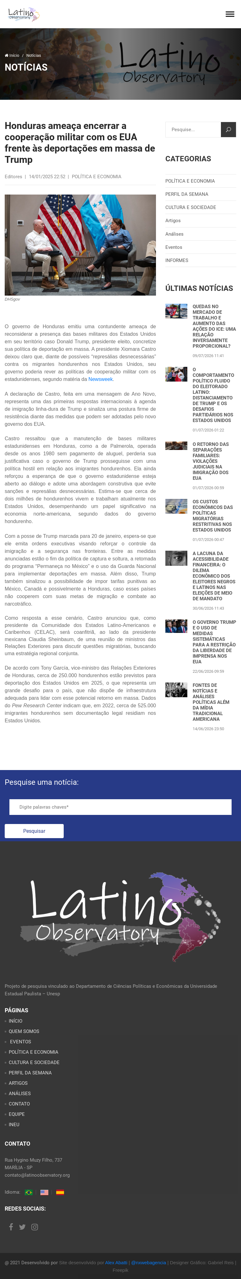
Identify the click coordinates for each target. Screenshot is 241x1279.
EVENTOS (20, 1042)
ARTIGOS (18, 1083)
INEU (14, 1124)
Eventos (173, 247)
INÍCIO (15, 1021)
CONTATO (19, 1104)
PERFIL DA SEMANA (186, 194)
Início (12, 55)
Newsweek (100, 379)
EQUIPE (17, 1114)
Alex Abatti (116, 1262)
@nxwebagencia (148, 1262)
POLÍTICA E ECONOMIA (190, 181)
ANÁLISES (20, 1093)
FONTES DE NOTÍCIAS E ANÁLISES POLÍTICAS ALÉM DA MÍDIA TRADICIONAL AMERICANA (211, 702)
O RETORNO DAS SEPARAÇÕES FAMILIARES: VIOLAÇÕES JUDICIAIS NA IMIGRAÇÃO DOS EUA (211, 461)
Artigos (173, 220)
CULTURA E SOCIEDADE (190, 207)
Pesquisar (34, 831)
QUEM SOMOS (24, 1031)
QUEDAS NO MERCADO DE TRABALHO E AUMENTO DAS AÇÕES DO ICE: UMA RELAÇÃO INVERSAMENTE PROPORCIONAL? (214, 326)
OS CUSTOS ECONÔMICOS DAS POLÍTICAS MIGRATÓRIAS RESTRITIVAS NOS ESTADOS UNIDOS (213, 516)
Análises (174, 234)
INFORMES (176, 260)
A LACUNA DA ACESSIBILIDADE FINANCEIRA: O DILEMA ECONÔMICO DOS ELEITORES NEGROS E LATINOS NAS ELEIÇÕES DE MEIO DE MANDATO (214, 576)
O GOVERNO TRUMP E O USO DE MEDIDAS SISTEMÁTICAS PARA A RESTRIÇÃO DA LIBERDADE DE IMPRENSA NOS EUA (214, 642)
